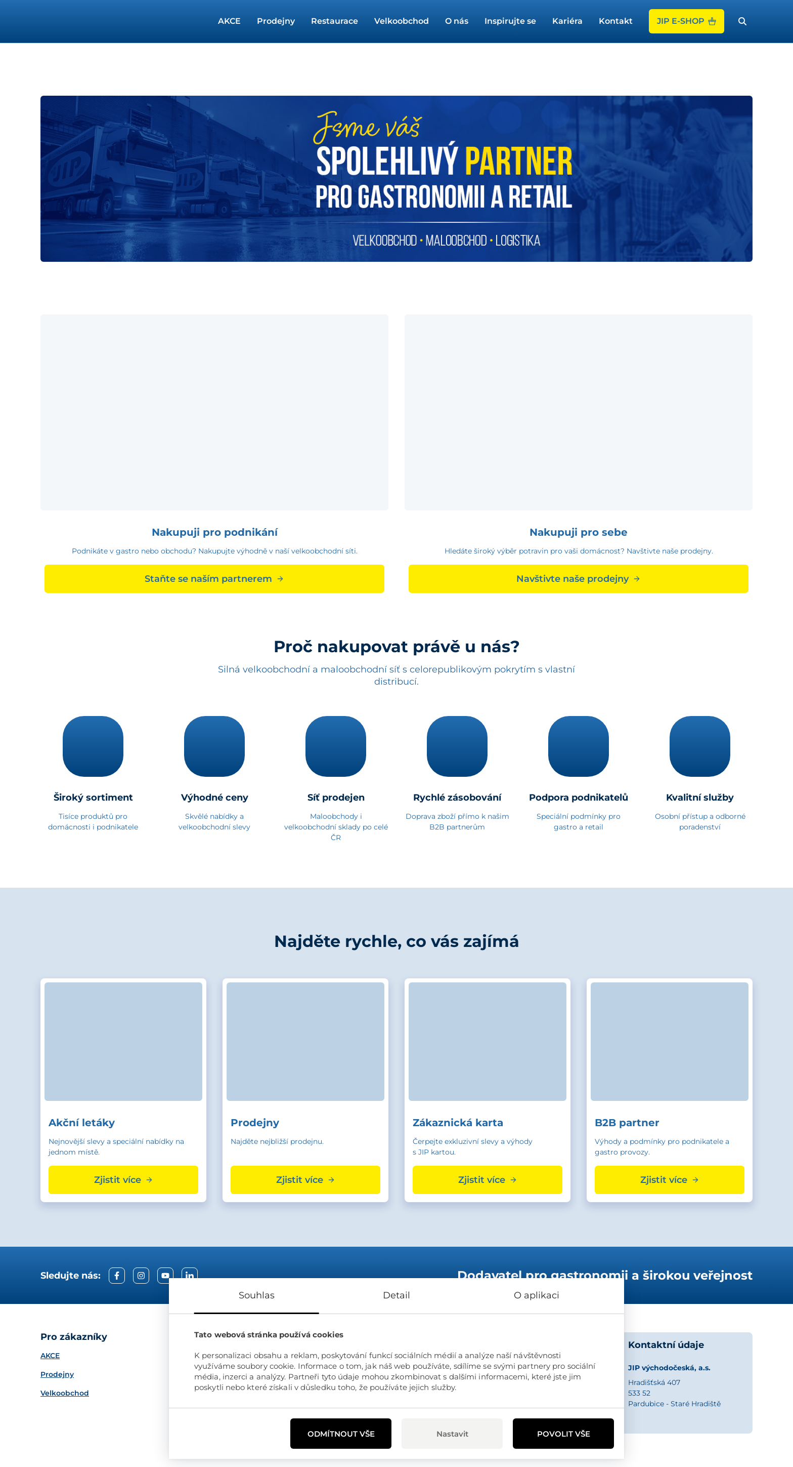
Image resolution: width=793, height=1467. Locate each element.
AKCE (229, 21)
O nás (456, 21)
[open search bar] (742, 21)
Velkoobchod (401, 21)
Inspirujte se (510, 21)
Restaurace (334, 21)
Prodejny (276, 21)
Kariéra (567, 21)
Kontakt (616, 21)
